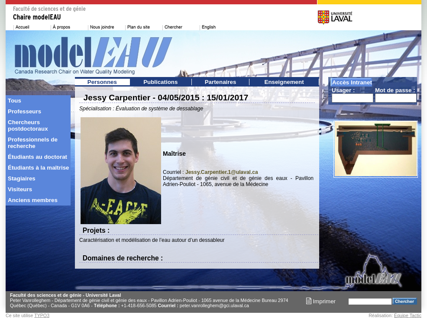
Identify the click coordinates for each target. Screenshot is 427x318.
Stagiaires (22, 178)
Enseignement (284, 82)
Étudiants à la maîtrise (38, 167)
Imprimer (321, 301)
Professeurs (24, 111)
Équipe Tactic (407, 315)
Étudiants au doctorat (37, 157)
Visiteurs (20, 189)
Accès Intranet (352, 82)
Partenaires (220, 82)
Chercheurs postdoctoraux (28, 125)
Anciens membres (33, 200)
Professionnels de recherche (33, 142)
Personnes (102, 82)
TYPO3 (41, 315)
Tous (14, 100)
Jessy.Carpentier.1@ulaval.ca (221, 172)
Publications (160, 82)
